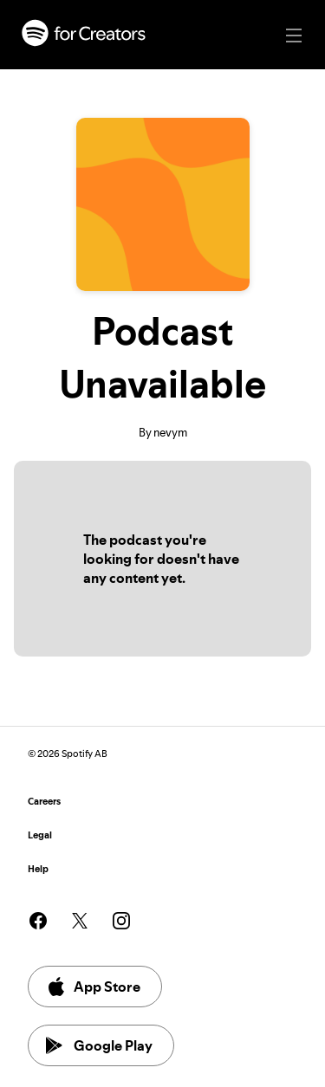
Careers (44, 801)
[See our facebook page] (38, 920)
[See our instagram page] (121, 920)
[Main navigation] (293, 35)
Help (38, 869)
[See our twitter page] (79, 920)
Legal (40, 835)
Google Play (99, 1045)
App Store (93, 986)
